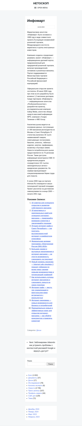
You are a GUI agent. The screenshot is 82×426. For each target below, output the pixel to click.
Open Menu (42, 8)
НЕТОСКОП (41, 3)
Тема (30, 398)
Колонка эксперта (35, 385)
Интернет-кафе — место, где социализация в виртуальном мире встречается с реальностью (41, 293)
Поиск (29, 361)
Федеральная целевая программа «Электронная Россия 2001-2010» (42, 243)
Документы (32, 378)
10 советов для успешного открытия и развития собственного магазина (42, 205)
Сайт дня (32, 396)
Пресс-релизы (34, 391)
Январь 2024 (33, 412)
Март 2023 (32, 414)
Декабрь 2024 (33, 409)
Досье (38, 330)
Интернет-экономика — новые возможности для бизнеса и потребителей (41, 302)
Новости (31, 388)
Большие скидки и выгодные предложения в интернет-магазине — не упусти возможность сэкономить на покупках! (42, 254)
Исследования (34, 383)
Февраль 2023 (34, 417)
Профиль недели (35, 393)
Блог (30, 375)
